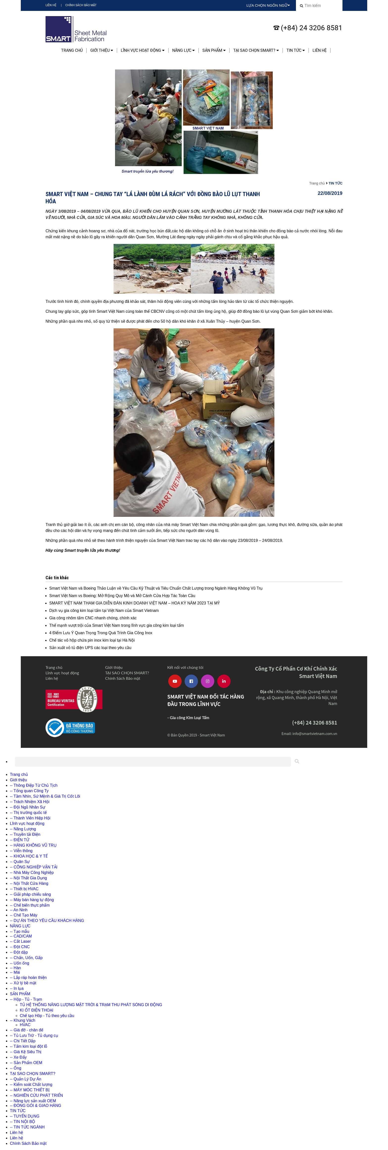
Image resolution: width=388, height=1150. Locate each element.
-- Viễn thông (21, 851)
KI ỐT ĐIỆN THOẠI (36, 1010)
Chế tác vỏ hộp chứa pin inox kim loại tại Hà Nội (92, 640)
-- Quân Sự (20, 862)
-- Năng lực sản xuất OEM (33, 1101)
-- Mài (15, 972)
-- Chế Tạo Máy (23, 915)
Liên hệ (51, 5)
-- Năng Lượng (23, 829)
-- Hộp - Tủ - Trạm (26, 999)
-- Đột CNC (20, 947)
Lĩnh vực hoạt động (143, 50)
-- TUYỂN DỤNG (24, 1116)
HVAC (25, 1025)
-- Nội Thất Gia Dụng (28, 878)
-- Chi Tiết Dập (22, 1041)
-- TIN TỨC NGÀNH (27, 1127)
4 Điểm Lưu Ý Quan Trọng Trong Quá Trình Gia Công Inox (100, 633)
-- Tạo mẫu (19, 931)
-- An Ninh (18, 910)
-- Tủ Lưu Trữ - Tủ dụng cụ (34, 1035)
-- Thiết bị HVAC (24, 889)
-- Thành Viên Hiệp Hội (30, 818)
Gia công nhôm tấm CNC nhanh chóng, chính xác (93, 618)
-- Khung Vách (22, 1020)
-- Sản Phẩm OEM (26, 1063)
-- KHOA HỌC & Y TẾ (29, 856)
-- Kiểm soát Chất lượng (31, 1084)
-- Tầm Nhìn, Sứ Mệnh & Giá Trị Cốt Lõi (45, 796)
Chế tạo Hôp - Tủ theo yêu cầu (47, 1016)
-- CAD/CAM (21, 936)
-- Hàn (15, 968)
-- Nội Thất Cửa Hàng (29, 883)
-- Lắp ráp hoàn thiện (28, 977)
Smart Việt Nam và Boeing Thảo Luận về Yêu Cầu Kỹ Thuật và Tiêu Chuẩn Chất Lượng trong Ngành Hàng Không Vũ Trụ (156, 588)
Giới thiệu (101, 50)
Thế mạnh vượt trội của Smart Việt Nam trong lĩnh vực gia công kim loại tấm (116, 625)
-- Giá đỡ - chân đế (26, 1030)
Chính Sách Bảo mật (81, 5)
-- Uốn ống (19, 963)
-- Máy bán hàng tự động (32, 900)
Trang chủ (72, 50)
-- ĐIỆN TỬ (19, 840)
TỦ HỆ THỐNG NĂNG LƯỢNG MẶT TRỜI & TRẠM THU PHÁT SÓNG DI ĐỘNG (91, 1005)
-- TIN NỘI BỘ (22, 1122)
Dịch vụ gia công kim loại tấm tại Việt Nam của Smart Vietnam (104, 610)
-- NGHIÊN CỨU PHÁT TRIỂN (36, 1095)
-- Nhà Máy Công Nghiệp (32, 872)
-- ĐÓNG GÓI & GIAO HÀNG (35, 1105)
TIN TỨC (296, 50)
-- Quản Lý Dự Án (25, 1079)
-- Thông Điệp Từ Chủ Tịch (33, 785)
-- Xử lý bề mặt (23, 983)
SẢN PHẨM (214, 50)
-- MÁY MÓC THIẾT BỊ (29, 1090)
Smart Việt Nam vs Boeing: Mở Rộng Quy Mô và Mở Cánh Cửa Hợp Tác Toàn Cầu (122, 596)
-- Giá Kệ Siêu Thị (25, 1052)
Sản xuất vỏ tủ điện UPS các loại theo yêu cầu (90, 648)
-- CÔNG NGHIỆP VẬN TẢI (33, 867)
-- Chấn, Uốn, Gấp (26, 958)
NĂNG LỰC (183, 50)
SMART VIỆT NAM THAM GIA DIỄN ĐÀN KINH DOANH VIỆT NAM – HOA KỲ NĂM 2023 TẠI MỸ (134, 603)
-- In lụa (17, 988)
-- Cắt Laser (20, 941)
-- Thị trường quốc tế (28, 812)
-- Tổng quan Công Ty (29, 791)
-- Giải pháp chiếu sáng (30, 894)
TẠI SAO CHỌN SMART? (256, 50)
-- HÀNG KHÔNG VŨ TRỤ (33, 845)
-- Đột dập (19, 952)
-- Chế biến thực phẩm (30, 905)
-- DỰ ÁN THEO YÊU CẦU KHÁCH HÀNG (47, 920)
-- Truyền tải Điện (25, 834)
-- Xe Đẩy (18, 1057)
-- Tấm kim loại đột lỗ (28, 1046)
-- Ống (15, 1068)
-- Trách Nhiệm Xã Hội (29, 802)
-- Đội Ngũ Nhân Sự (27, 807)
